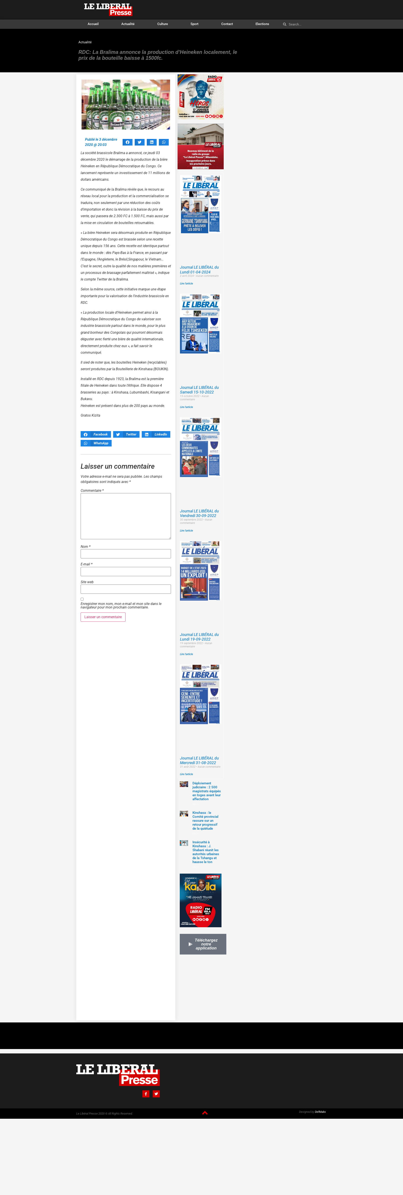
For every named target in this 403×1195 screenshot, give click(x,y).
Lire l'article (186, 283)
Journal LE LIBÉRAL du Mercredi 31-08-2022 (199, 760)
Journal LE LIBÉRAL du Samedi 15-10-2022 (199, 390)
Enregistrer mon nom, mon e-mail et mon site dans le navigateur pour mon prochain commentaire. (121, 605)
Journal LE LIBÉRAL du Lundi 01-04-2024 (199, 269)
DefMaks (320, 1111)
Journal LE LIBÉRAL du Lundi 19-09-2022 (199, 637)
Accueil (93, 24)
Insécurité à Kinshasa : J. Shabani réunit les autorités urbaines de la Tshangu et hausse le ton (205, 852)
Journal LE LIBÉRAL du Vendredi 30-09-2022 (199, 513)
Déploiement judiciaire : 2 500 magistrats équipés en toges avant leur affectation (206, 791)
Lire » (195, 804)
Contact (227, 24)
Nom (86, 546)
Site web (87, 582)
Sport (194, 24)
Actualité (127, 24)
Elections (262, 24)
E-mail (87, 564)
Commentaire (92, 490)
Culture (162, 24)
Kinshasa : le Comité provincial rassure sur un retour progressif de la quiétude (205, 821)
